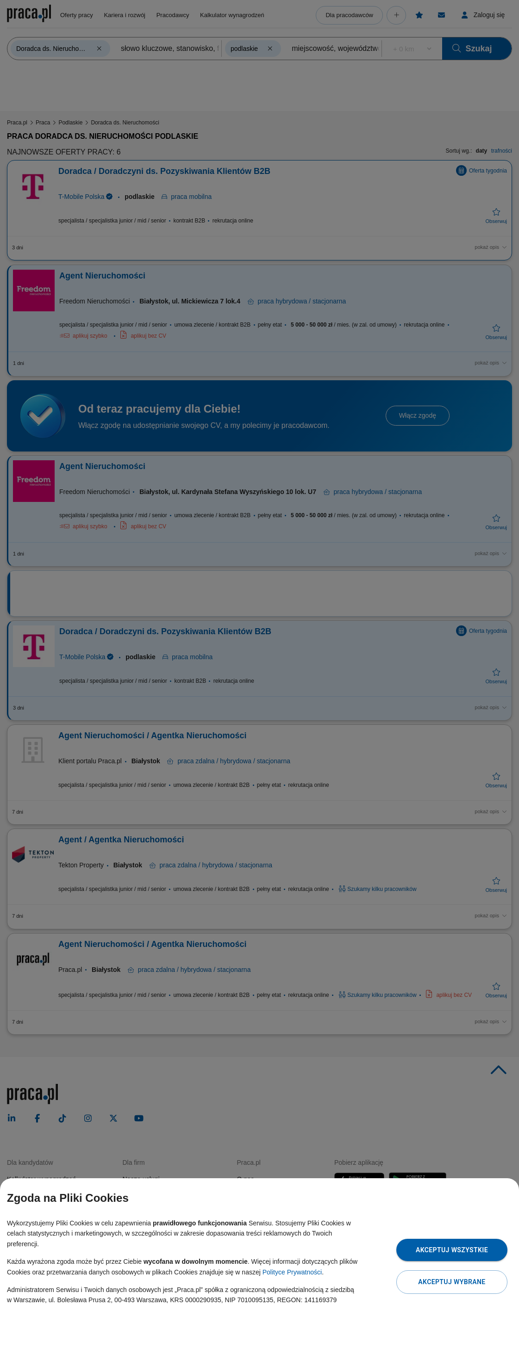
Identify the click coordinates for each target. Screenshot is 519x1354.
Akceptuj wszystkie (452, 1250)
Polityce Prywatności (292, 1272)
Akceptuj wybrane (451, 1282)
